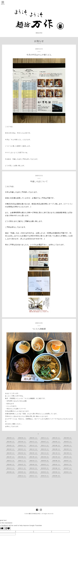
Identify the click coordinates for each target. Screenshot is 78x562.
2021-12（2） (45, 453)
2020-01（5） (68, 464)
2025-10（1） (57, 438)
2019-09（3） (45, 468)
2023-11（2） (45, 445)
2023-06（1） (68, 445)
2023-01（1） (22, 449)
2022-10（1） (45, 449)
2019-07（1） (68, 468)
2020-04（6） (34, 464)
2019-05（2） (22, 472)
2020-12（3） (11, 460)
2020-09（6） (45, 460)
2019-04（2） (34, 472)
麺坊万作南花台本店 (35, 513)
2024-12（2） (34, 441)
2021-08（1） (68, 453)
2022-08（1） (57, 449)
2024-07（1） (45, 441)
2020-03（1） (45, 464)
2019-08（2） (57, 468)
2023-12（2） (34, 445)
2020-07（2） (68, 460)
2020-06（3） (11, 464)
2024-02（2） (11, 445)
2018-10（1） (45, 475)
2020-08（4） (57, 460)
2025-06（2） (11, 441)
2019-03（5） (45, 472)
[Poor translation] (7, 528)
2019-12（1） (11, 468)
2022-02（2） (22, 453)
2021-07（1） (11, 457)
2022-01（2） (34, 453)
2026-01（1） (34, 438)
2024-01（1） (22, 445)
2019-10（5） (34, 468)
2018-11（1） (34, 475)
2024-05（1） (57, 441)
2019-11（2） (22, 468)
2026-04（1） (22, 438)
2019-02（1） (57, 472)
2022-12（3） (34, 449)
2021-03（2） (57, 457)
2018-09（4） (57, 475)
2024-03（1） (68, 441)
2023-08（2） (57, 445)
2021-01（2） (68, 457)
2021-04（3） (45, 457)
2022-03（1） (11, 453)
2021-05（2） (34, 457)
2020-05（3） (22, 464)
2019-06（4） (11, 472)
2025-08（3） (68, 438)
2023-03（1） (11, 449)
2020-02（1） (57, 464)
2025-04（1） (22, 441)
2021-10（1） (57, 453)
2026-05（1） (11, 438)
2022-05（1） (68, 449)
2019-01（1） (68, 472)
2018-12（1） (22, 475)
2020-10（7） (34, 460)
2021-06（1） (22, 457)
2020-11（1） (22, 460)
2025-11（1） (45, 438)
